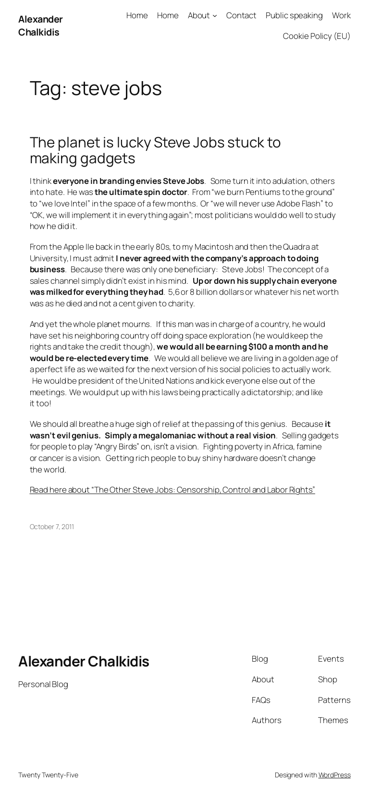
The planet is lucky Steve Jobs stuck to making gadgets (155, 150)
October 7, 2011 (52, 526)
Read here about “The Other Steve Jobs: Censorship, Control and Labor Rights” (172, 489)
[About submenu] (214, 15)
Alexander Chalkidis (40, 25)
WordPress (335, 774)
